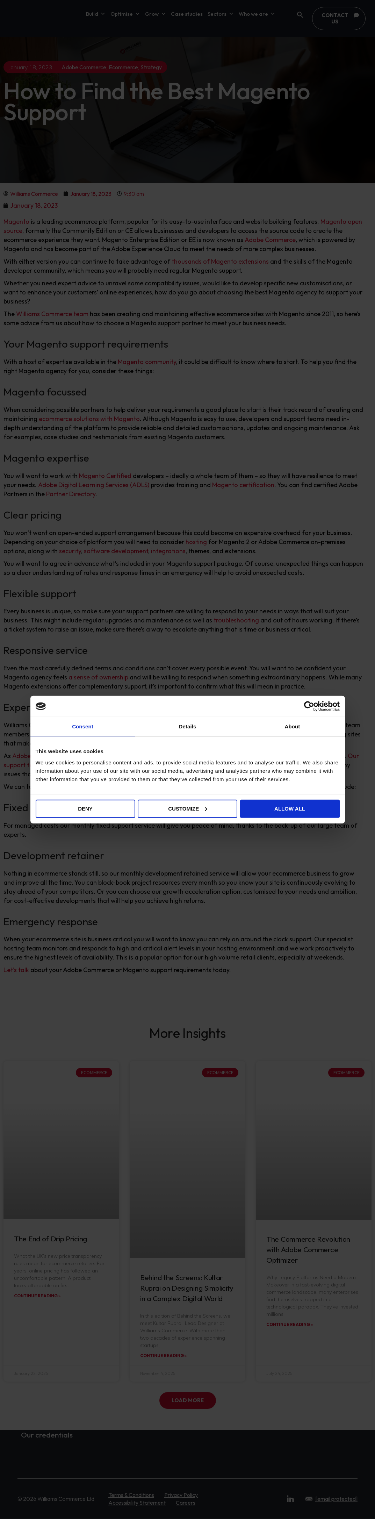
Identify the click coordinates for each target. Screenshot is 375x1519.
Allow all (289, 808)
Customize (187, 808)
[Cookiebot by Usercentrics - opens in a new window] (309, 706)
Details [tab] (187, 726)
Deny (85, 808)
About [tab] (292, 726)
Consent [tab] (82, 726)
